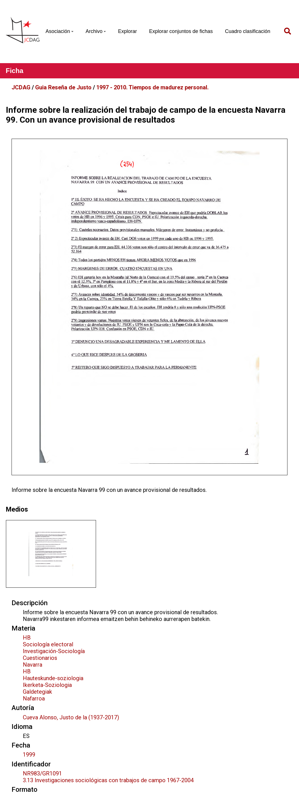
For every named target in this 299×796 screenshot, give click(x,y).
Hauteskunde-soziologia (53, 678)
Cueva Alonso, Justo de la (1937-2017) (71, 717)
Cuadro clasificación (247, 31)
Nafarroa (34, 698)
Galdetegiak (37, 691)
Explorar (127, 31)
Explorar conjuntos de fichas (181, 31)
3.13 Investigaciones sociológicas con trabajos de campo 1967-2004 (108, 780)
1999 (29, 754)
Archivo (96, 31)
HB (27, 637)
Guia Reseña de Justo (63, 87)
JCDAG (21, 87)
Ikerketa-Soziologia (47, 685)
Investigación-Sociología (54, 651)
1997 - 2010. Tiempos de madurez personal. (152, 87)
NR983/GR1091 (42, 773)
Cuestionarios (40, 658)
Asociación (59, 31)
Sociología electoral (48, 644)
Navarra (32, 664)
